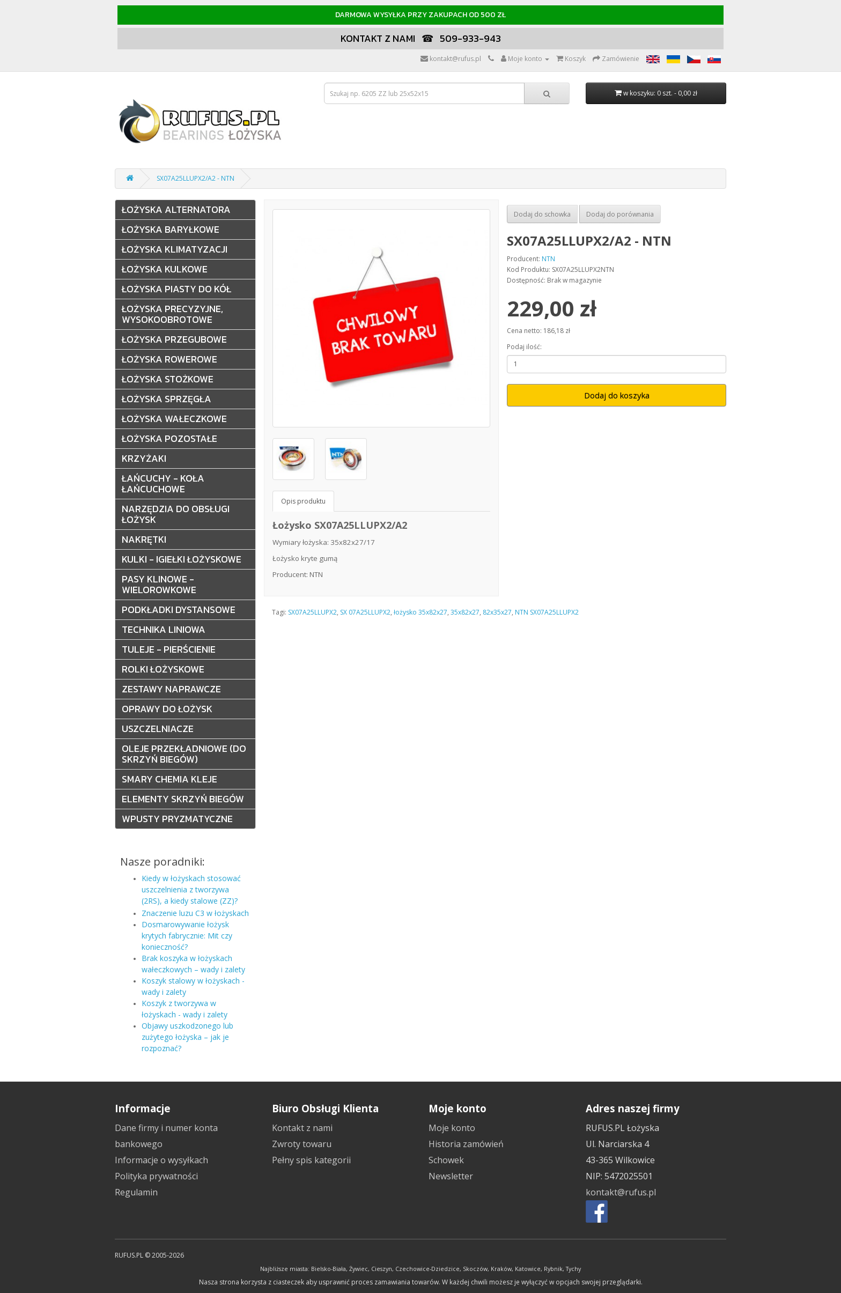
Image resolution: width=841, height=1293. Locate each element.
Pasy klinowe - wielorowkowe (159, 584)
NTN (548, 258)
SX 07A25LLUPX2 (365, 612)
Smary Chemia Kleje (169, 779)
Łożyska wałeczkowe (174, 418)
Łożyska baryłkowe (170, 229)
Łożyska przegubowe (174, 339)
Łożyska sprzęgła (166, 398)
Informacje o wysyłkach (161, 1160)
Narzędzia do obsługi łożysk (176, 514)
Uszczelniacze (158, 728)
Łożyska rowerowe (169, 359)
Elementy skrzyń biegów (183, 799)
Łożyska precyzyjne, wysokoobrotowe (172, 314)
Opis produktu (303, 501)
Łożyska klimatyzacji (174, 249)
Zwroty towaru (301, 1144)
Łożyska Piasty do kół (176, 289)
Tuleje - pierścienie (169, 649)
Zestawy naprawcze (171, 689)
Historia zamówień (466, 1144)
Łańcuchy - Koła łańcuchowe (163, 483)
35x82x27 (465, 612)
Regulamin (136, 1192)
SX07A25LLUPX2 (312, 612)
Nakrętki (144, 539)
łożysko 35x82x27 (420, 612)
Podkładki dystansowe (178, 609)
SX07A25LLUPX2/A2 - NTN (195, 178)
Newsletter (451, 1176)
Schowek (446, 1160)
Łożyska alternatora (176, 209)
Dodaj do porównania (620, 214)
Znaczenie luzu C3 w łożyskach (195, 913)
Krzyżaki (144, 458)
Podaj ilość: (524, 346)
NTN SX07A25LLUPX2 (547, 612)
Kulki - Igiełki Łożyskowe (181, 559)
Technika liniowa (163, 629)
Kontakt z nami (302, 1128)
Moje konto (452, 1128)
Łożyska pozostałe (169, 438)
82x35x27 (497, 612)
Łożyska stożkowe (167, 379)
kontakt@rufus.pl (621, 1192)
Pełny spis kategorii (311, 1160)
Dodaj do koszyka (617, 395)
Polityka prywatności (156, 1176)
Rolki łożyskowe (163, 669)
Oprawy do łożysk (167, 708)
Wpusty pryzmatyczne (177, 818)
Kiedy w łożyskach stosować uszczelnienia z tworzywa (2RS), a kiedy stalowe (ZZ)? (191, 889)
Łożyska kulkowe (165, 269)
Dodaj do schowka (542, 214)
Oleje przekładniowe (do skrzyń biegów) (184, 753)
